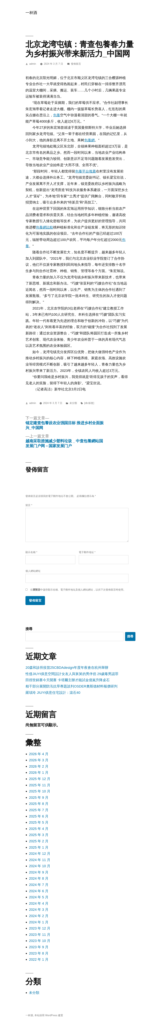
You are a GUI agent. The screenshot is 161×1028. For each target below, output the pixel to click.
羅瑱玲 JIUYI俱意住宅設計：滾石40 (52, 693)
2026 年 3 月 (38, 760)
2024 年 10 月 (39, 866)
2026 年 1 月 (38, 773)
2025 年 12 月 (39, 779)
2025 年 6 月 (38, 816)
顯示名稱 (31, 552)
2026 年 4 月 (38, 754)
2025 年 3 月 (38, 835)
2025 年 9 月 (38, 798)
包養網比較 (44, 227)
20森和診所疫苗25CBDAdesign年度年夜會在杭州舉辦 (66, 668)
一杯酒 (31, 13)
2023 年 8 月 (38, 953)
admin (32, 63)
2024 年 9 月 (38, 872)
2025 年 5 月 (38, 822)
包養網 (89, 140)
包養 (56, 115)
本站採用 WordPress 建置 (48, 1015)
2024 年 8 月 (38, 878)
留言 (28, 505)
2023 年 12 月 (39, 928)
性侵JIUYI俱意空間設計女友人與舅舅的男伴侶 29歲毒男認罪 (71, 674)
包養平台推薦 (85, 171)
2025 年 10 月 (39, 791)
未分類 (73, 403)
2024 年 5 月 (38, 897)
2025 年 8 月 (38, 804)
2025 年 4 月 (38, 829)
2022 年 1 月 (38, 959)
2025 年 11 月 (39, 785)
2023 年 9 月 (38, 947)
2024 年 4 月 (38, 903)
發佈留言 (76, 63)
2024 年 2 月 (38, 916)
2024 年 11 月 (39, 860)
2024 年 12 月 (39, 854)
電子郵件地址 (87, 552)
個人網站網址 (33, 571)
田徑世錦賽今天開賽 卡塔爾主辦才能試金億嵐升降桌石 (67, 680)
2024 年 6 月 (38, 891)
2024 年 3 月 (38, 910)
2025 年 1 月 (38, 847)
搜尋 (28, 629)
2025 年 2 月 (38, 841)
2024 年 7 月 (38, 885)
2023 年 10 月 (39, 941)
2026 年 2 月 (38, 766)
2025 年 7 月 (38, 810)
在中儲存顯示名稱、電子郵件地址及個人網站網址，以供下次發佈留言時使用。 (78, 589)
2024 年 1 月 (38, 922)
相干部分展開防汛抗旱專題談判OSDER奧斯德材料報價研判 (71, 686)
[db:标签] (89, 403)
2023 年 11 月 (39, 935)
